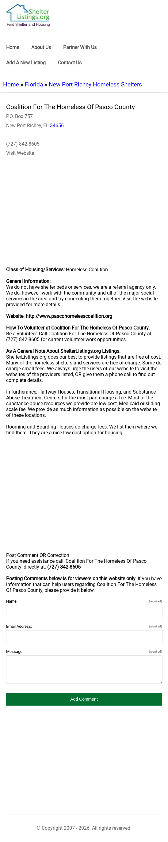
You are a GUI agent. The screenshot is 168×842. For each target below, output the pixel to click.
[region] (84, 216)
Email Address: (84, 626)
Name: (84, 601)
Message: (84, 651)
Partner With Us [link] (80, 47)
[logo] (28, 15)
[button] (84, 699)
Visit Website (20, 153)
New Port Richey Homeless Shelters (95, 84)
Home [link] (12, 47)
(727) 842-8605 (23, 144)
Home (11, 84)
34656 (57, 125)
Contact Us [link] (70, 63)
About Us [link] (41, 47)
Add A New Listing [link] (26, 63)
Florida (34, 84)
